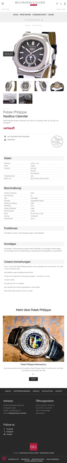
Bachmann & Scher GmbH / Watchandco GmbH (37, 453)
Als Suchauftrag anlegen (17, 136)
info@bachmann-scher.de (17, 413)
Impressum (25, 459)
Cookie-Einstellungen (33, 461)
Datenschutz (13, 459)
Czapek (51, 15)
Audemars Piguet (39, 15)
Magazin (28, 25)
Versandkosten (37, 459)
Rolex (15, 15)
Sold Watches (37, 25)
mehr (33, 379)
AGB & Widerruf (52, 459)
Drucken (9, 140)
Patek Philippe (25, 15)
